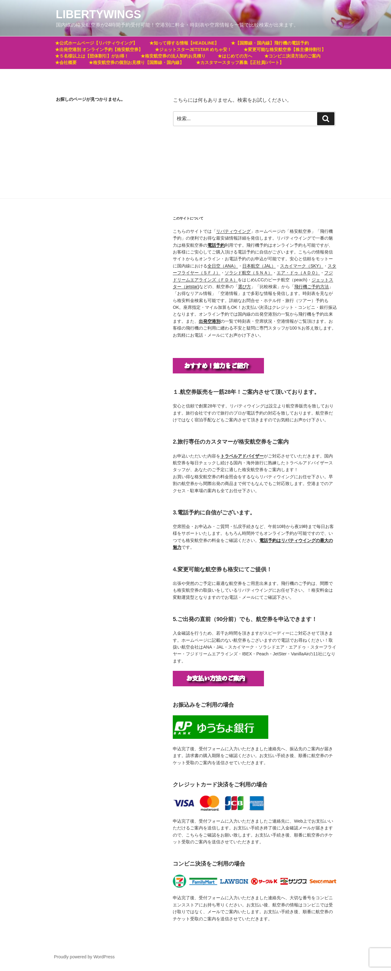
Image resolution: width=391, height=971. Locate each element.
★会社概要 (66, 62)
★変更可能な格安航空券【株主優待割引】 (285, 49)
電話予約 (216, 245)
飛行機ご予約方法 (311, 286)
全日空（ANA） (222, 265)
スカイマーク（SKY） (301, 265)
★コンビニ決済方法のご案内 (292, 55)
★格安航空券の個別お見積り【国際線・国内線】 (136, 62)
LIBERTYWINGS (98, 14)
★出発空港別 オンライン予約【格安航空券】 (99, 49)
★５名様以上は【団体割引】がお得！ (92, 55)
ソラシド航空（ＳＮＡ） (248, 272)
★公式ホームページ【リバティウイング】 (96, 42)
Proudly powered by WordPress (84, 956)
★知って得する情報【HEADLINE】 (184, 42)
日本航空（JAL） (259, 265)
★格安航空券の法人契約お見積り (173, 55)
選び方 (244, 286)
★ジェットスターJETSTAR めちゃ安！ (193, 49)
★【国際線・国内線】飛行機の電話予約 (270, 42)
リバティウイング (233, 231)
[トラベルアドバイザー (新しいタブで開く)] (242, 456)
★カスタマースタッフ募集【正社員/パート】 (240, 62)
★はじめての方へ (235, 55)
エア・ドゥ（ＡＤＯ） (298, 272)
